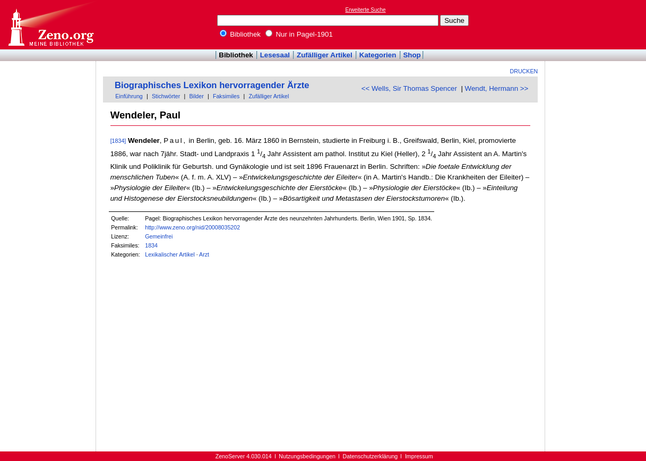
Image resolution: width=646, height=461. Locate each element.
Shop (411, 55)
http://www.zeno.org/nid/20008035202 (192, 227)
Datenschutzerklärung (370, 456)
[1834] (118, 141)
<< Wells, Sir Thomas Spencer (409, 88)
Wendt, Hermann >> (497, 88)
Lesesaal (275, 55)
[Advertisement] (597, 24)
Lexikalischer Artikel (170, 254)
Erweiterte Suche (366, 10)
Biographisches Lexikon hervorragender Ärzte (212, 85)
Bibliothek (240, 34)
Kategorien (378, 55)
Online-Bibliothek (50, 24)
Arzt (204, 254)
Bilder (196, 96)
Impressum (419, 456)
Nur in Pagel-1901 (299, 34)
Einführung (129, 96)
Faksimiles (226, 96)
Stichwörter (166, 96)
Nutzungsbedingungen (307, 456)
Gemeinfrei (159, 236)
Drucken (524, 71)
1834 (151, 245)
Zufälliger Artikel (324, 55)
